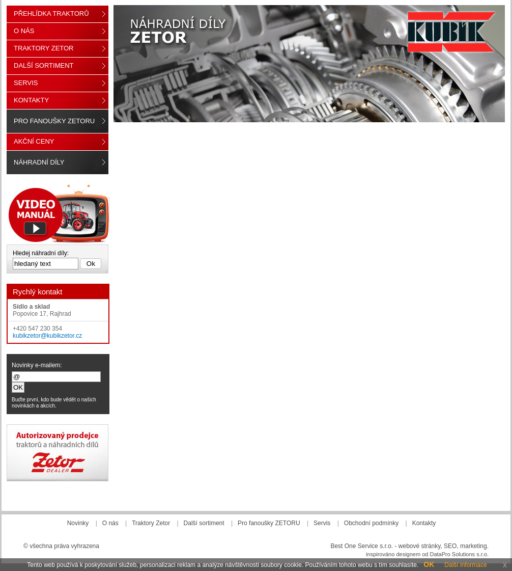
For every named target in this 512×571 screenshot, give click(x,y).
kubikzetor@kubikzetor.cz (47, 335)
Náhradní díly (39, 162)
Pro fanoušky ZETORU (54, 121)
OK (428, 564)
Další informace (465, 564)
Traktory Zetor (44, 48)
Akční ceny (34, 141)
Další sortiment (44, 65)
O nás (24, 31)
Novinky (78, 523)
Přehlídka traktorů (51, 13)
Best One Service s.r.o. (361, 546)
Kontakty (31, 100)
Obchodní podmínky (371, 523)
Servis (26, 83)
